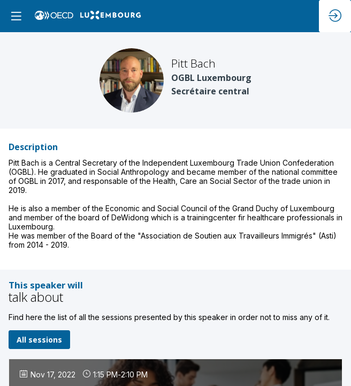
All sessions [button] (39, 340)
